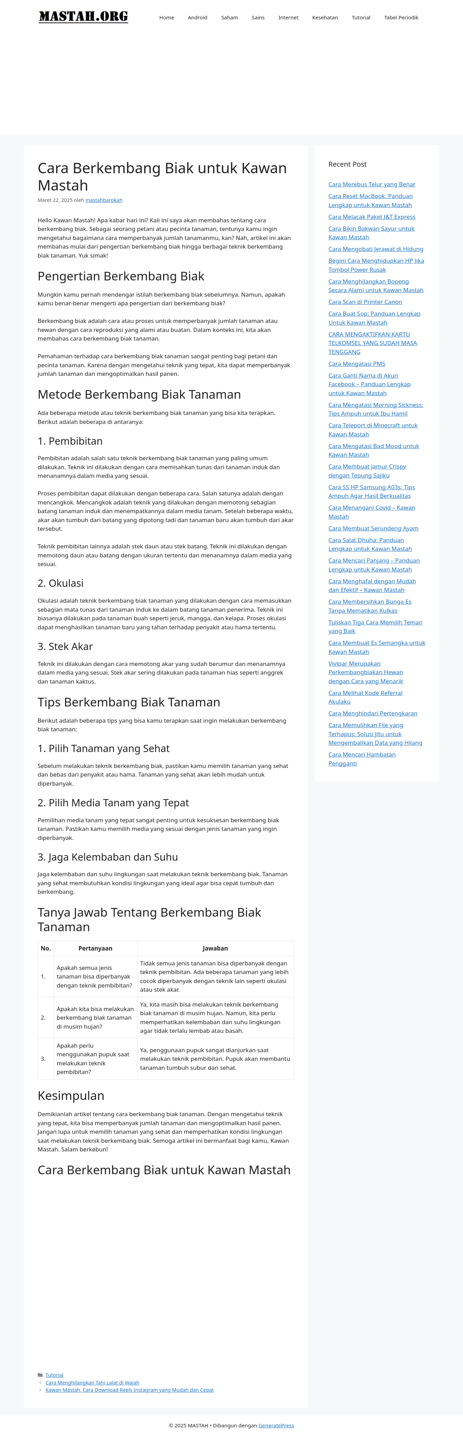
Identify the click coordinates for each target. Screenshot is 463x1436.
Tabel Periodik (401, 17)
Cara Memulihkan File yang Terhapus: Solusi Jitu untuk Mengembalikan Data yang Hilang (375, 734)
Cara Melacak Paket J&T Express (372, 217)
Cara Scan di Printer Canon (365, 302)
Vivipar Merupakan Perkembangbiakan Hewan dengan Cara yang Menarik (366, 672)
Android (197, 17)
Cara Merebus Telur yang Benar (372, 184)
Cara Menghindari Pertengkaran (373, 713)
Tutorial (361, 17)
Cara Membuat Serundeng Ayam (374, 528)
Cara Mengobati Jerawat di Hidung (376, 249)
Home (166, 17)
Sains (258, 17)
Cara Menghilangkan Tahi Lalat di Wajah (93, 1382)
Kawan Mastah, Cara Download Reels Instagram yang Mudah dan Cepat (130, 1390)
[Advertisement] (231, 86)
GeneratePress (276, 1425)
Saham (229, 17)
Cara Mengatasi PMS (357, 364)
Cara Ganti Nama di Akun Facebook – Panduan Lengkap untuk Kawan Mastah (370, 384)
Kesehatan (325, 17)
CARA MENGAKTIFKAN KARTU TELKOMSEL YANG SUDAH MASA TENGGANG (373, 343)
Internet (288, 17)
